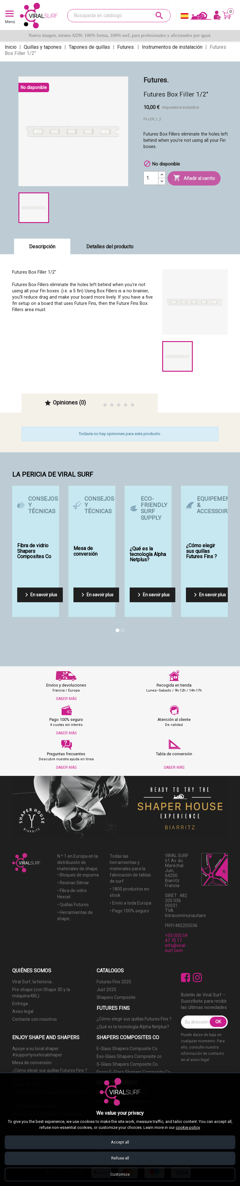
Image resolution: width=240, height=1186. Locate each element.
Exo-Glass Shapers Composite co (129, 1056)
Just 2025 (106, 989)
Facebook (185, 977)
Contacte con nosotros (34, 1019)
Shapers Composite (116, 997)
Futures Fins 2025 (114, 981)
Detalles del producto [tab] (109, 247)
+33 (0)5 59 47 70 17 (176, 938)
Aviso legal (22, 1011)
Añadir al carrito (194, 178)
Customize (120, 1174)
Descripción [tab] (42, 247)
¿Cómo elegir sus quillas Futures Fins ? (134, 1018)
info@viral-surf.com (176, 948)
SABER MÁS (66, 699)
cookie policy (188, 1127)
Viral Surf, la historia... (33, 981)
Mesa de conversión (32, 1062)
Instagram (197, 977)
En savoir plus (40, 594)
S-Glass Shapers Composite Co (127, 1064)
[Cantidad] (150, 178)
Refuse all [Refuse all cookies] (120, 1158)
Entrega (20, 1003)
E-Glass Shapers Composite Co (127, 1048)
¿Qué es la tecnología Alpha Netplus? (133, 1026)
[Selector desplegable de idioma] (184, 17)
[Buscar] (119, 15)
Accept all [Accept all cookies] (120, 1141)
